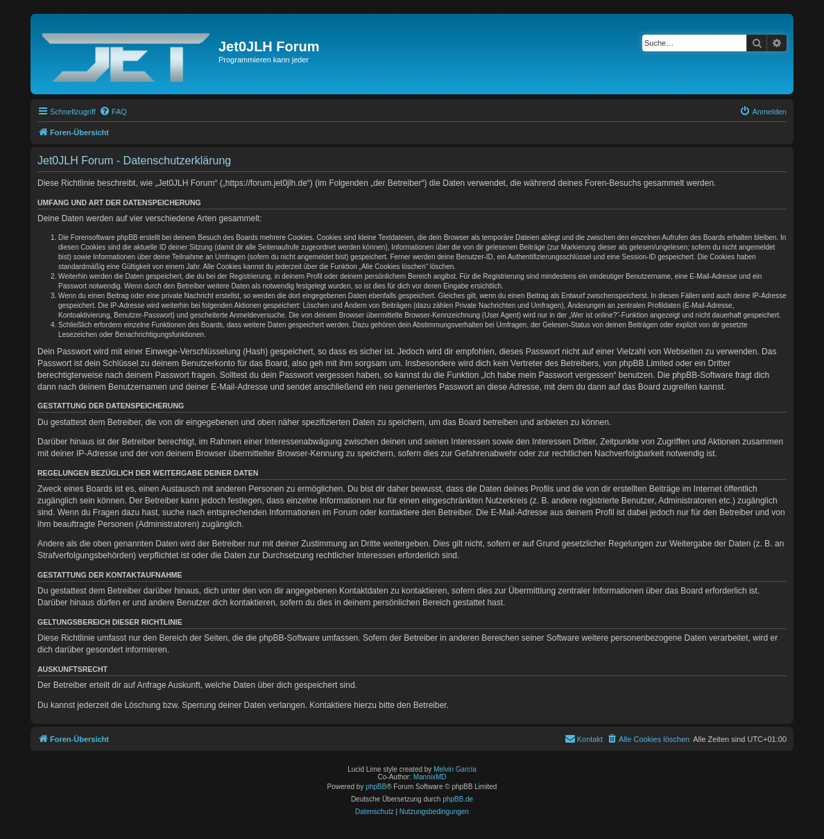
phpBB (376, 786)
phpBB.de (458, 799)
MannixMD (430, 777)
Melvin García (455, 769)
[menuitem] (113, 111)
